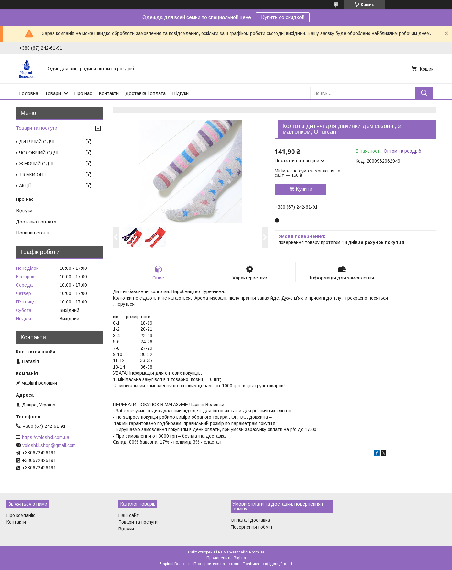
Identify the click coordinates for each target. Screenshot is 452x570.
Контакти (109, 93)
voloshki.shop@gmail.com (49, 445)
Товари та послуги (36, 128)
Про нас (83, 93)
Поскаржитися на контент (216, 564)
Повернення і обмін (251, 527)
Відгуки (180, 93)
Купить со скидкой (282, 17)
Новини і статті (32, 232)
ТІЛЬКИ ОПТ (33, 174)
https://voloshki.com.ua (45, 437)
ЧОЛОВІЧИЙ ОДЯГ (39, 152)
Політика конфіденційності (267, 564)
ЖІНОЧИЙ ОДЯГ (37, 163)
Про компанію (21, 515)
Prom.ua (256, 552)
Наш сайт (128, 515)
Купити (304, 189)
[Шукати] (424, 93)
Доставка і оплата (145, 93)
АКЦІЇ (25, 185)
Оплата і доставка (250, 520)
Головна (28, 93)
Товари (53, 93)
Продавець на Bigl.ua (226, 558)
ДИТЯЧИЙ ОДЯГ (37, 141)
